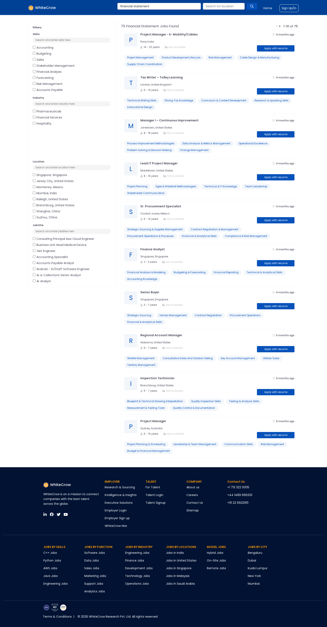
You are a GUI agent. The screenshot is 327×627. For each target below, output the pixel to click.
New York (254, 576)
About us (192, 487)
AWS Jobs (50, 568)
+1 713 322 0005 (238, 487)
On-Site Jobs (216, 560)
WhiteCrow (57, 484)
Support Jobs (93, 584)
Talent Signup (156, 503)
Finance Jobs (134, 560)
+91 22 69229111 (237, 503)
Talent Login (154, 495)
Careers (192, 495)
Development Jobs (139, 568)
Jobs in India (175, 553)
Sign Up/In (289, 8)
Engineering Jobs (55, 584)
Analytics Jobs (94, 591)
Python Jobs (52, 560)
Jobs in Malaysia (177, 576)
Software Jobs (94, 553)
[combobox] (159, 6)
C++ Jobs (50, 553)
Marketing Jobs (95, 576)
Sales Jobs (91, 568)
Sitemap (192, 510)
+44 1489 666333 (239, 495)
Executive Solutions (119, 503)
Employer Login (116, 510)
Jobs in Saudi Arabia (180, 584)
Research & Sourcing (120, 487)
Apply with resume (275, 48)
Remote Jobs (216, 568)
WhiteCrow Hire (116, 526)
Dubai (252, 560)
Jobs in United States (181, 560)
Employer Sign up (117, 518)
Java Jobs (50, 576)
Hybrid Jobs (215, 553)
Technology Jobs (137, 576)
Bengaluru (255, 553)
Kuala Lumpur (258, 568)
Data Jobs (91, 560)
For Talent (153, 487)
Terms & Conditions (57, 616)
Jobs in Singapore (178, 568)
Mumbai (254, 584)
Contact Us (194, 503)
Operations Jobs (137, 584)
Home (267, 8)
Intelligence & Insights (121, 495)
